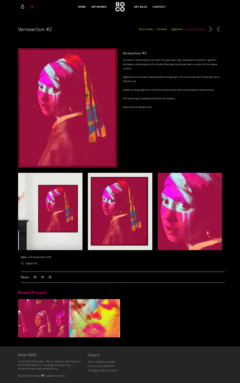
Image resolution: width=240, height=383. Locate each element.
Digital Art (31, 263)
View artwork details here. (137, 107)
